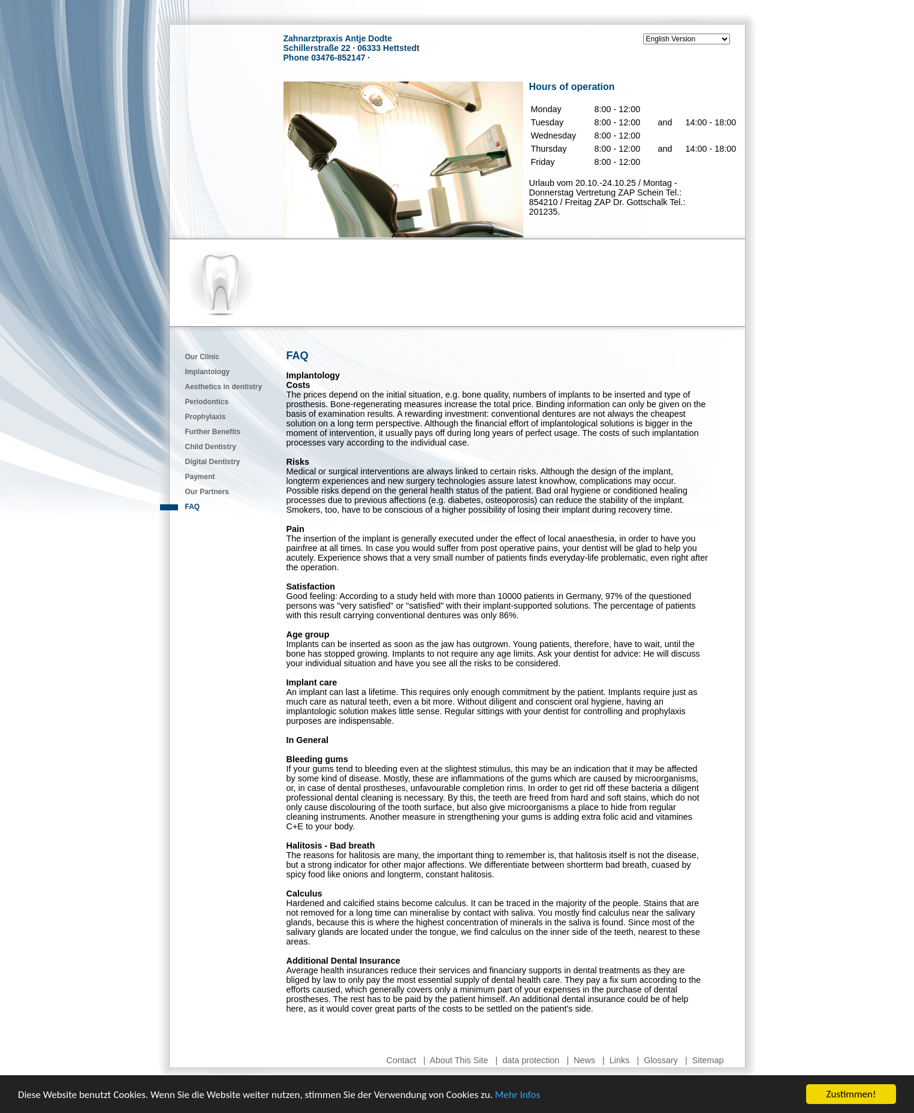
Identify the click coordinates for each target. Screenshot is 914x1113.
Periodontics (207, 402)
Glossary (661, 1060)
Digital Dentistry (212, 462)
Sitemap (708, 1060)
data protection (530, 1060)
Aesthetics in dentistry (224, 387)
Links (620, 1060)
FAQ (192, 507)
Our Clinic (202, 357)
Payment (200, 477)
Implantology (207, 372)
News (584, 1060)
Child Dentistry (210, 447)
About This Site (459, 1060)
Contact (402, 1060)
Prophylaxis (205, 417)
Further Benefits (213, 432)
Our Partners (207, 492)
